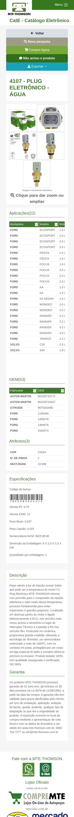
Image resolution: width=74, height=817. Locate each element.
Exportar (35, 66)
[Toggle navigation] (61, 5)
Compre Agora (37, 50)
